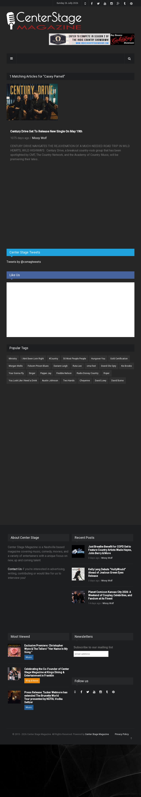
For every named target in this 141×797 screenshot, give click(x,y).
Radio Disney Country (87, 373)
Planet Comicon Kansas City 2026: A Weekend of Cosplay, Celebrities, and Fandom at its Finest (110, 595)
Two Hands (69, 380)
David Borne (117, 380)
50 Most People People (74, 358)
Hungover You (98, 358)
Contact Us (15, 569)
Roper (106, 373)
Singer (32, 373)
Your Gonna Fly (16, 373)
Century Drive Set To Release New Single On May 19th (46, 131)
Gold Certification (119, 358)
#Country (53, 358)
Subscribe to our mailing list (93, 647)
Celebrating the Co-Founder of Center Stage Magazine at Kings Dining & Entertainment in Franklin (46, 672)
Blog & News (32, 680)
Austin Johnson (50, 380)
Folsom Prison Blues (38, 366)
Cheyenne (85, 380)
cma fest (91, 366)
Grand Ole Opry (108, 366)
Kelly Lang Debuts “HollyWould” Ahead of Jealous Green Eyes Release (107, 572)
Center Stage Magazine (97, 734)
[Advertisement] (34, 217)
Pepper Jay (45, 373)
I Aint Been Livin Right (33, 358)
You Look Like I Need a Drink (23, 380)
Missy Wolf (39, 138)
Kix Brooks (126, 366)
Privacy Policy (122, 734)
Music (29, 657)
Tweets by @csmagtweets (24, 262)
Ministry (13, 358)
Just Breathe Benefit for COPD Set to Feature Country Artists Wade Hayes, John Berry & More (110, 550)
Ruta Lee (77, 366)
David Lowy (100, 380)
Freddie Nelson (64, 373)
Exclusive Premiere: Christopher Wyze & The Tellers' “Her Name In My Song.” (46, 649)
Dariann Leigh (61, 366)
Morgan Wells (16, 366)
